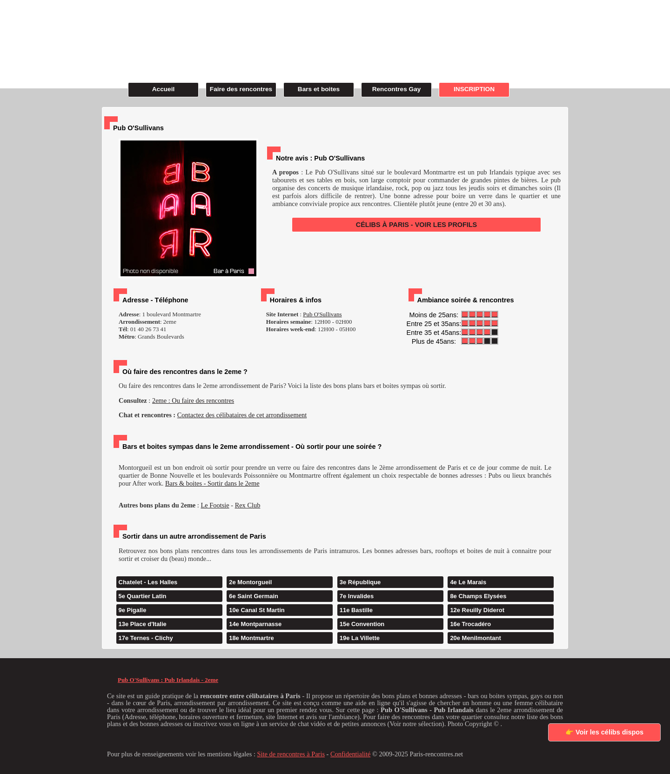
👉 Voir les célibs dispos (604, 732)
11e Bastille (356, 610)
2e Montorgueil (250, 582)
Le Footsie (215, 505)
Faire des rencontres (241, 89)
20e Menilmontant (475, 637)
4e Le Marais (468, 582)
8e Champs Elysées (478, 596)
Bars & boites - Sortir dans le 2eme (212, 483)
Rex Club (248, 505)
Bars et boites (319, 89)
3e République (360, 582)
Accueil (163, 89)
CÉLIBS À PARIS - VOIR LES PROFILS (416, 224)
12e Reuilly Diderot (477, 610)
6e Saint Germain (253, 596)
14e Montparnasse (255, 624)
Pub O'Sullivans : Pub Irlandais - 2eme (168, 679)
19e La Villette (360, 637)
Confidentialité (350, 754)
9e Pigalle (133, 610)
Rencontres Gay (396, 89)
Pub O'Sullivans (322, 314)
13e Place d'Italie (143, 624)
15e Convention (362, 624)
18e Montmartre (251, 637)
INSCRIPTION (474, 89)
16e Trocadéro (470, 624)
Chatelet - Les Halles (148, 582)
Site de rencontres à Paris (291, 754)
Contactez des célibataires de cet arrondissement (242, 415)
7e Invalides (357, 596)
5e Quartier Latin (143, 596)
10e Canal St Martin (257, 610)
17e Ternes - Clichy (146, 637)
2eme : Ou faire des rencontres (193, 400)
